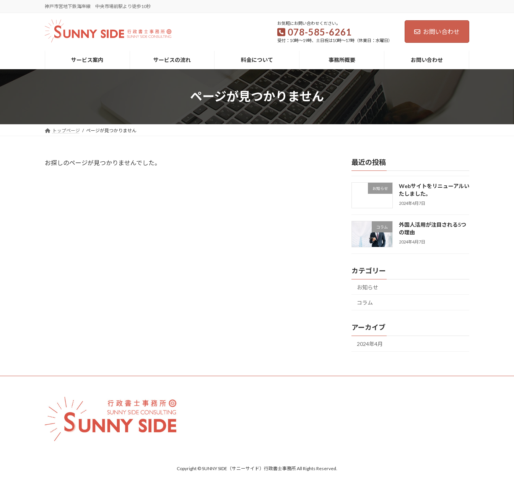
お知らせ (367, 287)
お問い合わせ (437, 31)
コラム (365, 302)
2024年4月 (370, 344)
